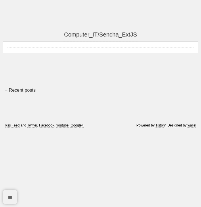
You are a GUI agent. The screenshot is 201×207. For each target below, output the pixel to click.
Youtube (62, 125)
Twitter (32, 125)
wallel (191, 125)
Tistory (161, 125)
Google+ (77, 125)
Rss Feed (12, 125)
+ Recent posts (20, 90)
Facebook (46, 125)
